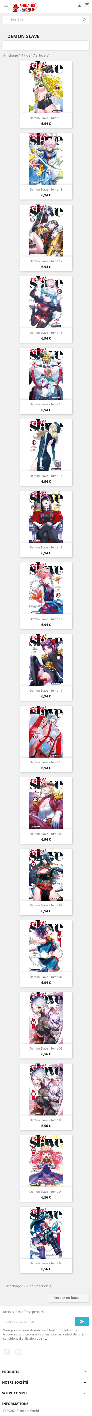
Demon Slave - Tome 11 (46, 690)
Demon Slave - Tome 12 (46, 619)
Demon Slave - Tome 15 (46, 404)
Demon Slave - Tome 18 (46, 189)
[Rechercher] (46, 19)
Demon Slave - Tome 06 (46, 1048)
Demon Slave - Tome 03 (46, 1263)
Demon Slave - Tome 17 (46, 261)
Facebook (7, 1352)
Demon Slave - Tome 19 (46, 118)
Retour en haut (69, 1298)
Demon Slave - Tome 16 (46, 333)
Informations (15, 1403)
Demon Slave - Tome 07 (46, 977)
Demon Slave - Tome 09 (46, 834)
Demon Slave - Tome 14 (46, 476)
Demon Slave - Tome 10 (46, 762)
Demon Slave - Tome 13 (46, 547)
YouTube (18, 1352)
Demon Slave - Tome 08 (46, 905)
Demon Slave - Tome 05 (46, 1120)
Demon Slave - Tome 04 (46, 1192)
